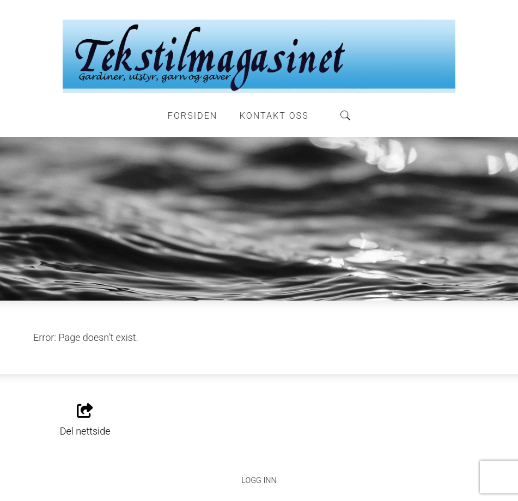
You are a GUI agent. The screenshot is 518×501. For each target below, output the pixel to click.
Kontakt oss (274, 116)
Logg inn (258, 480)
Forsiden (193, 116)
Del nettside (85, 420)
